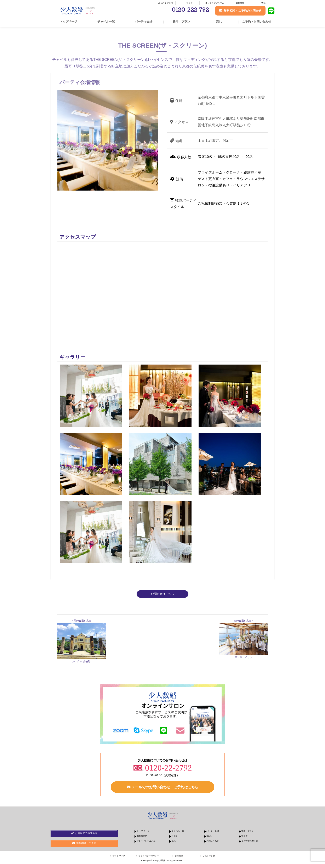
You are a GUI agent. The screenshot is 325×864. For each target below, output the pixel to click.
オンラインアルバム (214, 3)
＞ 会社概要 (177, 856)
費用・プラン (181, 21)
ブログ (189, 3)
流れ (219, 21)
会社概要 (240, 3)
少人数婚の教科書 (249, 841)
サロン (264, 3)
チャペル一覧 (106, 21)
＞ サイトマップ (117, 856)
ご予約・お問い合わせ (256, 21)
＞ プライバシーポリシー (147, 856)
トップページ (68, 21)
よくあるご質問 (165, 3)
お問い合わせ (212, 841)
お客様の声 (142, 836)
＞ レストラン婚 (207, 856)
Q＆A (208, 836)
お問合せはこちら (162, 593)
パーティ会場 (143, 21)
